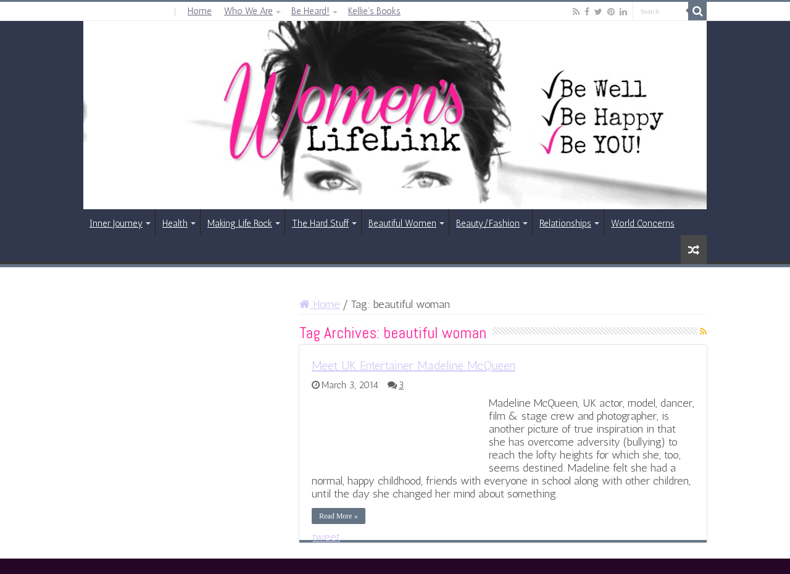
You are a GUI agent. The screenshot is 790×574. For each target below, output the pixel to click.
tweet (326, 537)
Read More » (338, 516)
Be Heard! (310, 11)
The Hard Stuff (320, 223)
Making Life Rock (239, 223)
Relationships (565, 223)
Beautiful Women (402, 223)
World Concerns (643, 223)
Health (175, 223)
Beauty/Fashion (488, 223)
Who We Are (248, 11)
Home (200, 11)
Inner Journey (116, 223)
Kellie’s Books (374, 11)
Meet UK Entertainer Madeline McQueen (413, 365)
